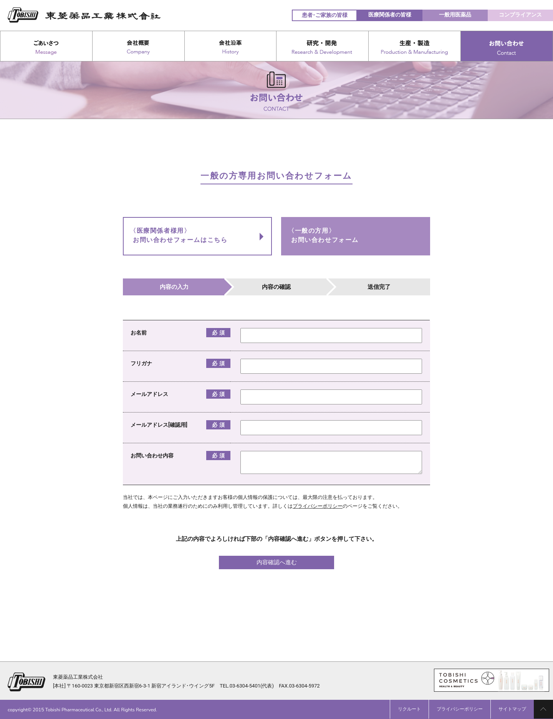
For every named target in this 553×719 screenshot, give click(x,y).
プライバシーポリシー (318, 506)
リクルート (409, 709)
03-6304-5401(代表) (252, 686)
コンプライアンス (520, 15)
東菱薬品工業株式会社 (78, 677)
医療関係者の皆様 (389, 15)
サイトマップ (512, 709)
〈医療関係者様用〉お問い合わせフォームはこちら (178, 235)
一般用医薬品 (455, 15)
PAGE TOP (543, 709)
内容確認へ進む (277, 562)
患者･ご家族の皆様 (325, 15)
